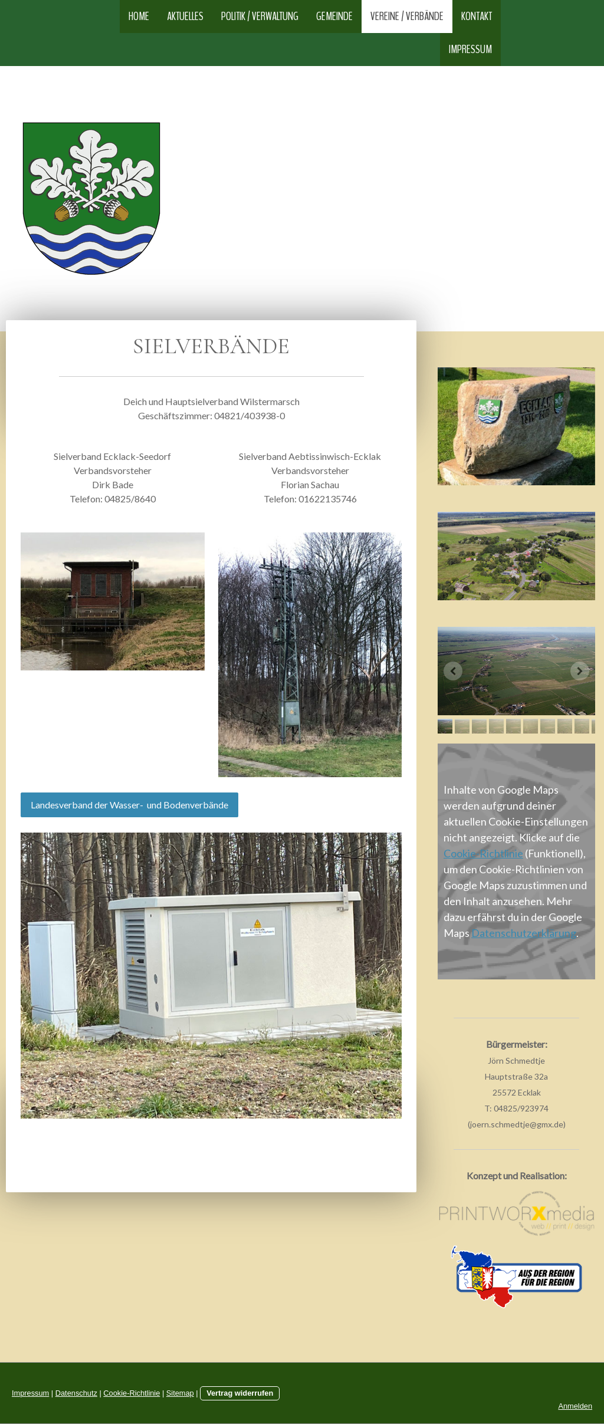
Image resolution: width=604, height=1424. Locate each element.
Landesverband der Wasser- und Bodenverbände (129, 804)
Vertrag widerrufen (239, 1393)
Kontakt (476, 16)
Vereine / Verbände (407, 16)
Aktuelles (185, 16)
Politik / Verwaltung (259, 16)
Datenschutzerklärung (523, 932)
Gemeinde (334, 16)
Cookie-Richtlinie (483, 853)
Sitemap (180, 1393)
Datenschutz (76, 1393)
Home (139, 16)
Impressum (470, 49)
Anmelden (575, 1406)
